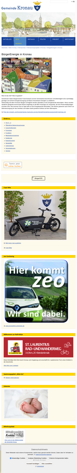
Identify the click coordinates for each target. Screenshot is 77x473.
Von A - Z (8, 122)
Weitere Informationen (12, 377)
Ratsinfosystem (10, 140)
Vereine (8, 151)
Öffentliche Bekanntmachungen (15, 125)
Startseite (4, 47)
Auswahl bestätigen (32, 463)
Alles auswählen (47, 463)
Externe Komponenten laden (59, 458)
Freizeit (55, 39)
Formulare (9, 130)
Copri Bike (9, 248)
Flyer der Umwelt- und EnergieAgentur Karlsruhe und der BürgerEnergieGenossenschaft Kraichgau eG (34, 112)
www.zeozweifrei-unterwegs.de (15, 326)
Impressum (40, 466)
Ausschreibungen (11, 128)
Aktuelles (7, 39)
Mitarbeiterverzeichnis (12, 135)
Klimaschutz (22, 47)
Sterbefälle (9, 143)
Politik (43, 39)
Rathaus (31, 39)
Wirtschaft (69, 39)
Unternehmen (10, 145)
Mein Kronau (19, 41)
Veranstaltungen (10, 148)
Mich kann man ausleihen (13, 243)
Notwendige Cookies (18, 458)
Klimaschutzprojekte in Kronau (36, 47)
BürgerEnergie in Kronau (54, 47)
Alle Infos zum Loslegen (11, 365)
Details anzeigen (40, 460)
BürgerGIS (38, 178)
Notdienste (9, 138)
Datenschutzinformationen (44, 454)
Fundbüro (8, 133)
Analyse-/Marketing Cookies (37, 458)
